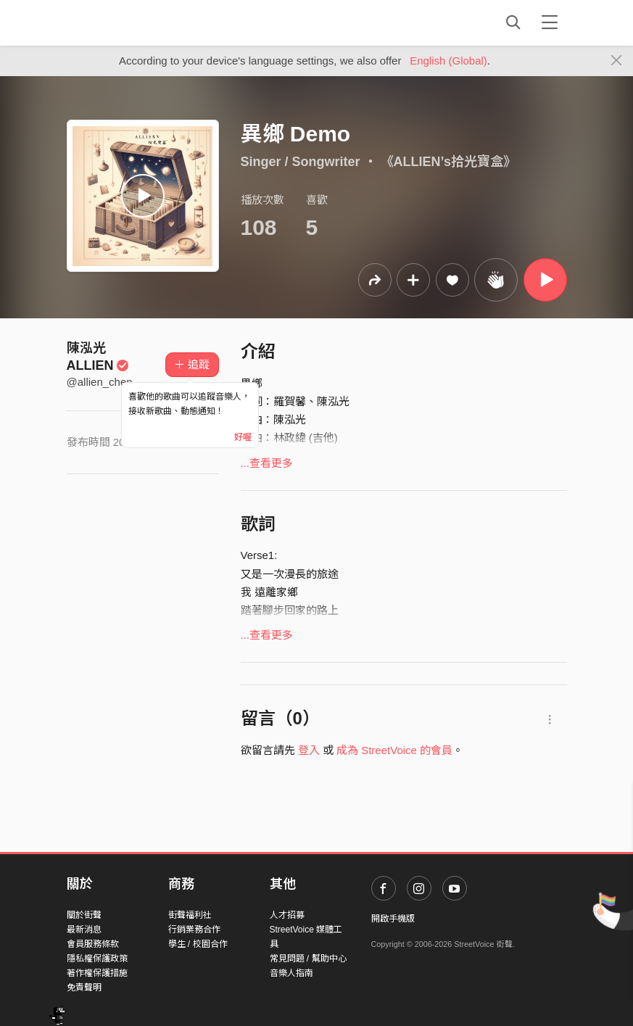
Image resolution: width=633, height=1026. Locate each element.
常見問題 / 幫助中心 (308, 958)
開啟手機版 (393, 919)
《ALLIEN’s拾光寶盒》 (448, 161)
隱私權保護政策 (97, 958)
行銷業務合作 (194, 929)
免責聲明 (84, 987)
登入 (309, 750)
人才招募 (287, 915)
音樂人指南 (291, 973)
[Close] (616, 61)
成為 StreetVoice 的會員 (394, 750)
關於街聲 (84, 915)
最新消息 (84, 929)
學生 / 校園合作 (198, 944)
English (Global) (448, 60)
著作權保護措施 (97, 973)
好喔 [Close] (243, 437)
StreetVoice (126, 22)
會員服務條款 (93, 944)
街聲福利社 (190, 915)
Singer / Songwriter (300, 161)
